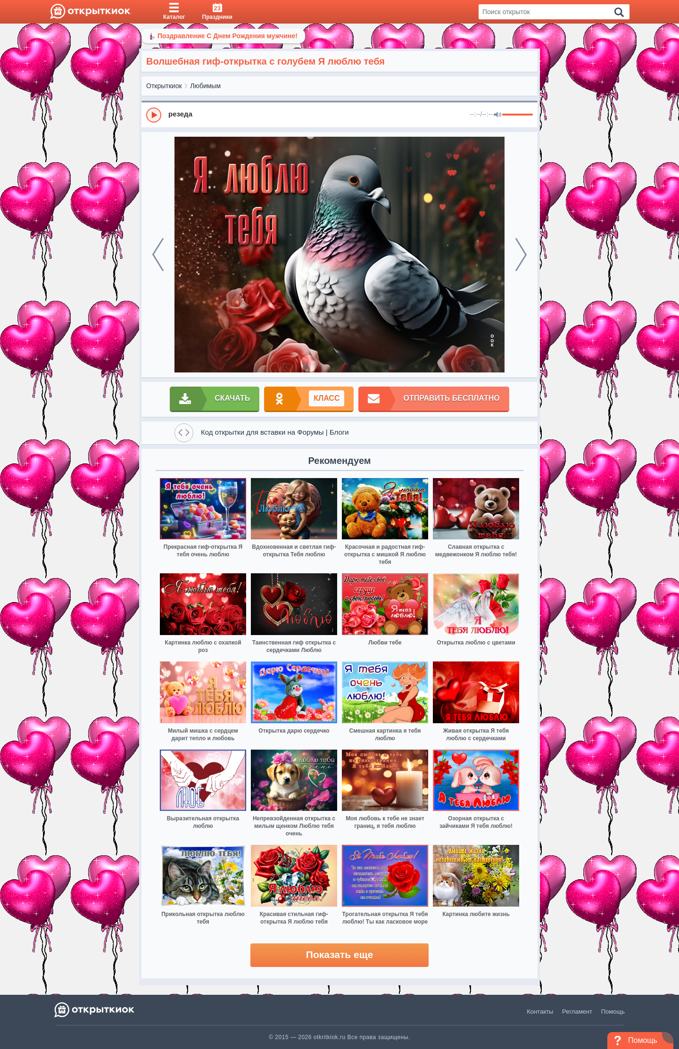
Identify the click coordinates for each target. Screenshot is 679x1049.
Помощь (613, 1011)
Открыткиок (164, 86)
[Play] (153, 115)
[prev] (158, 254)
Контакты (540, 1011)
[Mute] (497, 115)
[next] (521, 254)
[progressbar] (517, 115)
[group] (339, 114)
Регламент (577, 1011)
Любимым (205, 86)
